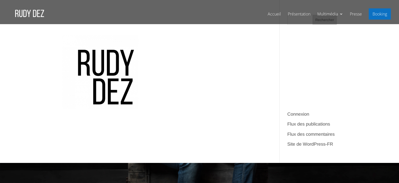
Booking (380, 14)
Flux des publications (308, 124)
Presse (356, 14)
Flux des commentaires (311, 134)
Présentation (299, 14)
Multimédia (327, 14)
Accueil (274, 14)
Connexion (298, 114)
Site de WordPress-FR (310, 144)
